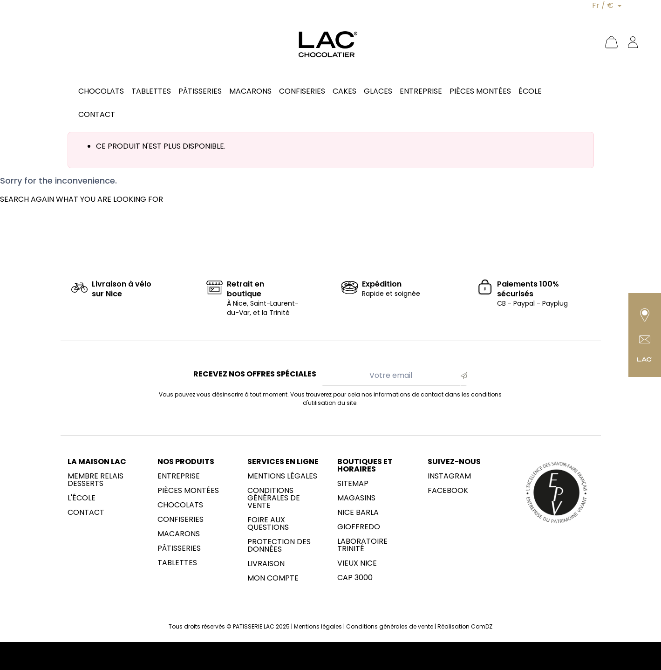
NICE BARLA (358, 512)
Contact (86, 512)
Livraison (266, 563)
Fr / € (603, 5)
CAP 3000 (355, 577)
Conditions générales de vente (273, 498)
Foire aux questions (268, 523)
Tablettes (177, 563)
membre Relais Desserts (95, 479)
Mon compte (273, 578)
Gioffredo (358, 527)
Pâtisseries (179, 548)
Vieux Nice (357, 563)
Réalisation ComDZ (464, 626)
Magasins (356, 498)
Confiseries (180, 519)
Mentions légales (282, 476)
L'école (81, 498)
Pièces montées (188, 490)
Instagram (449, 476)
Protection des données (279, 545)
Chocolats (180, 505)
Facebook (448, 490)
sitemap (352, 483)
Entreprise (178, 476)
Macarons (178, 534)
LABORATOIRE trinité (362, 545)
